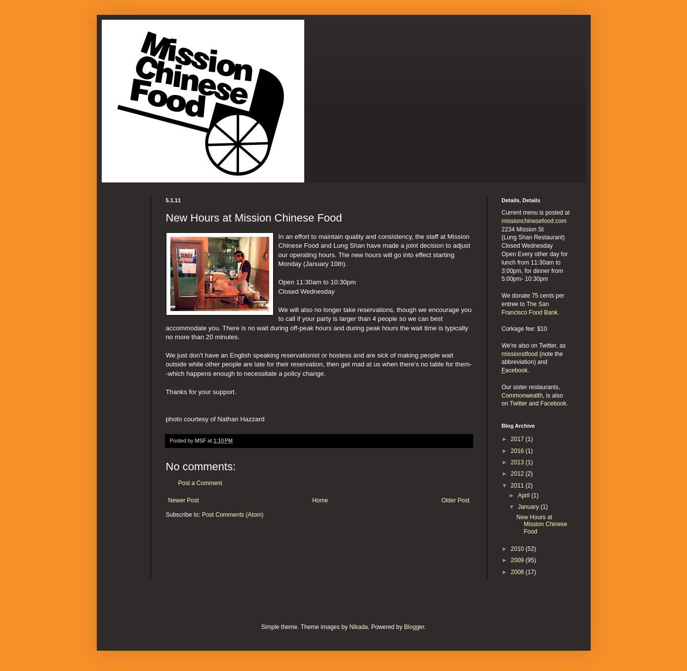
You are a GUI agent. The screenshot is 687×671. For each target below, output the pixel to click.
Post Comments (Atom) (233, 514)
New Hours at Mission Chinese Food (541, 524)
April (524, 495)
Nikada (358, 627)
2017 (518, 439)
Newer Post (183, 500)
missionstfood (520, 354)
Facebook (553, 403)
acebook (516, 370)
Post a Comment (200, 483)
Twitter (518, 403)
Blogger (414, 627)
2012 (518, 473)
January (529, 506)
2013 (518, 462)
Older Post (456, 500)
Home (320, 500)
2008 (518, 572)
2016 (518, 450)
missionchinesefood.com (534, 221)
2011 (518, 485)
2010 (518, 548)
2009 (518, 560)
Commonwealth (522, 395)
